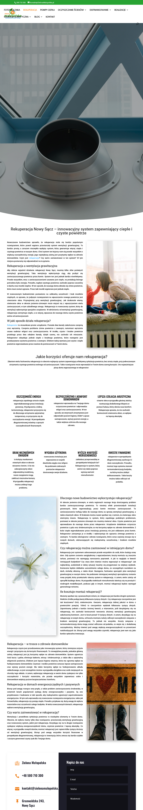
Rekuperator (12, 325)
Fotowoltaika (12, 10)
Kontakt (50, 17)
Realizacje (120, 10)
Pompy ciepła (47, 10)
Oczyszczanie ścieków (71, 10)
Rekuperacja (30, 10)
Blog (37, 17)
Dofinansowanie (99, 10)
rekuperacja (34, 258)
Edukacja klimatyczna (16, 17)
